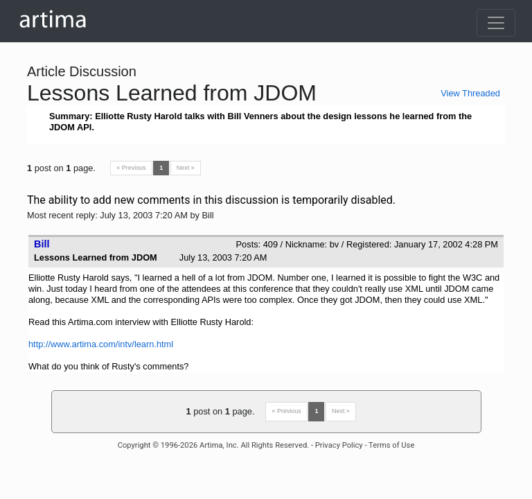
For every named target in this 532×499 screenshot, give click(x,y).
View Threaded (470, 93)
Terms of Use (391, 445)
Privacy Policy (339, 445)
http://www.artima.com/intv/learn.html (100, 344)
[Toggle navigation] (496, 23)
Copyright (134, 445)
